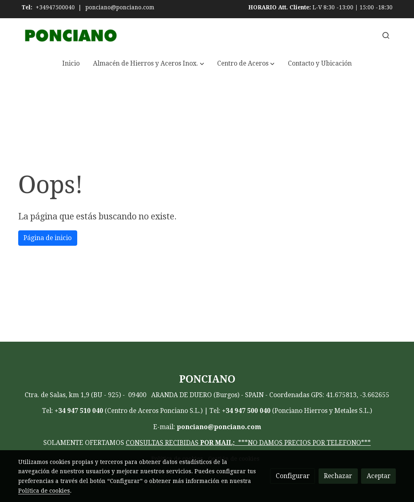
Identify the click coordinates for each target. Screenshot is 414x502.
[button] (149, 64)
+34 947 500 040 (246, 411)
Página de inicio (47, 238)
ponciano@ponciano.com (119, 7)
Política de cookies (44, 490)
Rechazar (338, 476)
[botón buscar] (385, 35)
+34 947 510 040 (79, 411)
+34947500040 (55, 7)
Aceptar (379, 476)
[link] (69, 35)
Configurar (293, 476)
